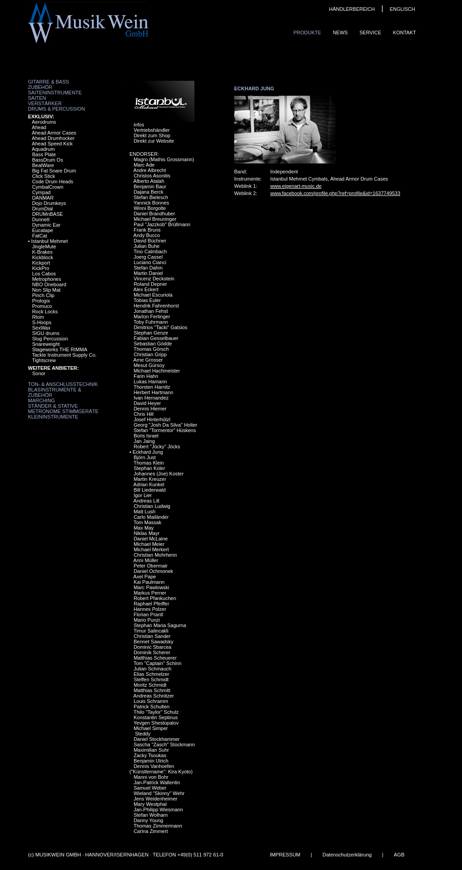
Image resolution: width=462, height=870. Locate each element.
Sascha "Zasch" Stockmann (164, 744)
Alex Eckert (146, 289)
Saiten (37, 98)
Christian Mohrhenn (155, 555)
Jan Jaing (144, 441)
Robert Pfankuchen (155, 598)
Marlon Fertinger (152, 316)
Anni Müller (146, 560)
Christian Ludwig (152, 506)
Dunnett (41, 219)
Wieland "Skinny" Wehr (159, 793)
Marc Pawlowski (151, 587)
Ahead (39, 127)
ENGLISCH (402, 9)
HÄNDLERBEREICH (351, 9)
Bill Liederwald (150, 490)
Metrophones (46, 279)
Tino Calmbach (150, 251)
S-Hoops (41, 322)
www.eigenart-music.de (296, 186)
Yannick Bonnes (151, 202)
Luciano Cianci (150, 262)
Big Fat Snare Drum (54, 170)
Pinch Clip (43, 295)
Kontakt (404, 32)
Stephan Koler (149, 468)
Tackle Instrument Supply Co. (64, 355)
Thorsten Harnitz (152, 387)
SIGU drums (46, 333)
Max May (144, 527)
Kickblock (42, 257)
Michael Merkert (151, 549)
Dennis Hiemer (150, 408)
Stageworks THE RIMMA (59, 349)
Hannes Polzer (150, 609)
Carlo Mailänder (151, 517)
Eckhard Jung (148, 452)
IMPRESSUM (285, 854)
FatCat (39, 235)
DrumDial (42, 208)
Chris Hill (143, 414)
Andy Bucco (147, 235)
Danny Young (148, 820)
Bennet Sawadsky (153, 641)
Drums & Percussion (56, 109)
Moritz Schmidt (150, 685)
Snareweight (46, 344)
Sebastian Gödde (153, 343)
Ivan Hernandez (151, 397)
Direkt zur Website (154, 141)
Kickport (41, 262)
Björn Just (145, 457)
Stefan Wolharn (151, 815)
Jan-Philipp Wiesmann (158, 809)
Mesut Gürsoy (149, 365)
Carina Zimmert (151, 831)
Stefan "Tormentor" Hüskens (165, 430)
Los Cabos (44, 273)
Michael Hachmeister (157, 370)
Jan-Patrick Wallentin (157, 782)
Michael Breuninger (155, 219)
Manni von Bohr (151, 777)
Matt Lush (144, 511)
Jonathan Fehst (151, 311)
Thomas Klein (149, 462)
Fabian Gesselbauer (156, 338)
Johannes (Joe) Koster (159, 473)
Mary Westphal (150, 804)
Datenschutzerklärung (347, 854)
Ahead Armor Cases (54, 132)
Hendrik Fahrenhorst (156, 305)
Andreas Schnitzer (154, 695)
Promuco (42, 306)
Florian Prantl (148, 614)
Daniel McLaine (151, 538)
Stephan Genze (151, 332)
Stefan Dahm (148, 267)
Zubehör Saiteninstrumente (55, 89)
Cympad (41, 192)
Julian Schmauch (152, 668)
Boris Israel (146, 435)
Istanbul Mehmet (49, 241)
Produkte (307, 32)
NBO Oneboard (49, 284)
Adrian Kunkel (149, 484)
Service (370, 32)
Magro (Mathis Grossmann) (164, 159)
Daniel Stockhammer (157, 739)
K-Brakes (42, 252)
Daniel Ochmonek (153, 571)
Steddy (142, 733)
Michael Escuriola (153, 295)
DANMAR (43, 197)
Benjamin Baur (150, 186)
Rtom (38, 317)
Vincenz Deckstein (154, 278)
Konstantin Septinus (156, 717)
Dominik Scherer (152, 652)
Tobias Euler (147, 300)
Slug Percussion (50, 338)
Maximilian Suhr (151, 750)
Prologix (41, 300)
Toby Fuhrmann (151, 322)
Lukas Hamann (150, 381)
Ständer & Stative (53, 406)
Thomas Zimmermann (158, 825)
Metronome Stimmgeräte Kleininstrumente (63, 414)
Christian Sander (152, 636)
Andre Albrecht (150, 170)
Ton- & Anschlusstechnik (63, 384)
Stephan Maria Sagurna (160, 625)
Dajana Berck (148, 192)
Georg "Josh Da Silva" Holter (165, 425)
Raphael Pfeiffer (151, 603)
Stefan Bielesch (151, 197)
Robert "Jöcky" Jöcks (157, 446)
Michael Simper (151, 728)
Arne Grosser (148, 360)
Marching (41, 400)
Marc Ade (144, 164)
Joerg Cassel (148, 257)
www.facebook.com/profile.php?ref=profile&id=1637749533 (335, 193)
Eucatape (42, 230)
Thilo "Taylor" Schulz (156, 712)
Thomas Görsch (151, 349)
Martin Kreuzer (150, 479)
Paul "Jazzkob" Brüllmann (162, 224)
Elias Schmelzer (151, 674)
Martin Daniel (148, 273)
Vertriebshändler (152, 130)
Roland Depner (150, 284)
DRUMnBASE (47, 214)
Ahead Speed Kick (52, 143)
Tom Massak (148, 522)
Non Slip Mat (46, 290)
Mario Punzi (147, 620)
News (340, 32)
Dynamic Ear (46, 225)
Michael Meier (149, 544)
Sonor (38, 373)
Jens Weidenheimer (155, 798)
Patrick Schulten (151, 706)
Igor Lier (143, 495)
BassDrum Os (47, 160)
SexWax (41, 327)
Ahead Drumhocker (53, 138)
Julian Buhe (147, 246)
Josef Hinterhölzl (152, 419)
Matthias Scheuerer (155, 658)
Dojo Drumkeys (49, 203)
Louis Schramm (151, 701)
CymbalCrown (47, 187)
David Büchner (150, 240)
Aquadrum (43, 149)
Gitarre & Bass (48, 81)
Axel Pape (145, 576)
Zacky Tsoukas (150, 755)
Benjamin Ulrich (151, 760)
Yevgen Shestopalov (156, 723)
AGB (399, 854)
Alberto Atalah (149, 181)
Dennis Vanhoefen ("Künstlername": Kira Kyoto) (161, 768)
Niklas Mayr (146, 533)
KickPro (40, 268)
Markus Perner (150, 593)
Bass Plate (44, 154)
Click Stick (43, 176)
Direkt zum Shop (152, 135)
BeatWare (43, 165)
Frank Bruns (147, 230)
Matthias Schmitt (152, 690)
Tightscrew (44, 360)
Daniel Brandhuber (154, 213)
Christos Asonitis (152, 175)
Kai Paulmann (149, 582)
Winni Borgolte (150, 208)
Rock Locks (45, 311)
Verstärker (45, 103)
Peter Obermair (150, 565)
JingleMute (44, 246)
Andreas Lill (146, 500)
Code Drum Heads (52, 181)
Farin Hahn (146, 376)
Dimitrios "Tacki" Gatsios (160, 327)
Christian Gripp (150, 354)
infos (139, 124)
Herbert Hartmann (153, 392)
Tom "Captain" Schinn (157, 663)
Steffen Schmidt (151, 679)
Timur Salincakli (151, 630)
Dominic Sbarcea (152, 647)
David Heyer (147, 403)
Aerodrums (44, 122)
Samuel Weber (150, 788)
